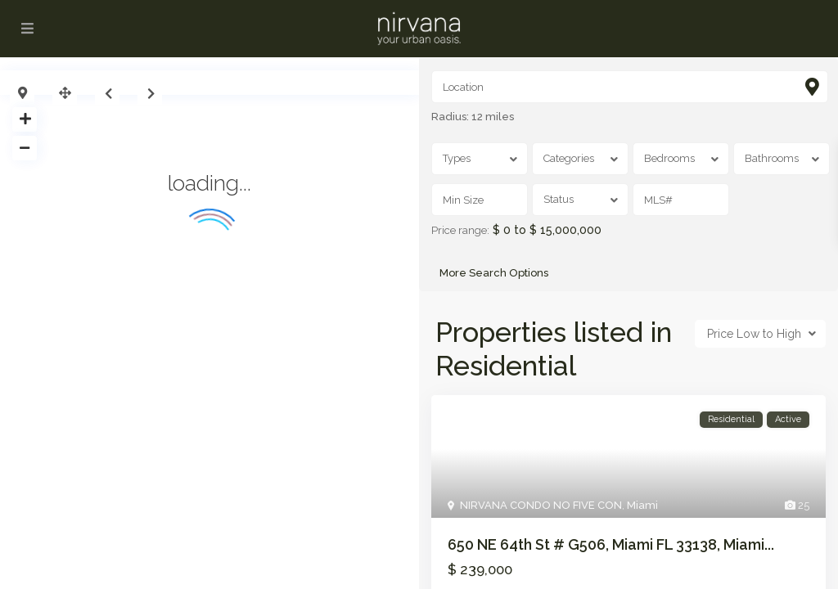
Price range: (460, 230)
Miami (642, 505)
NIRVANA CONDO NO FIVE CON (541, 505)
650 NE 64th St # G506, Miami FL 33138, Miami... (611, 544)
